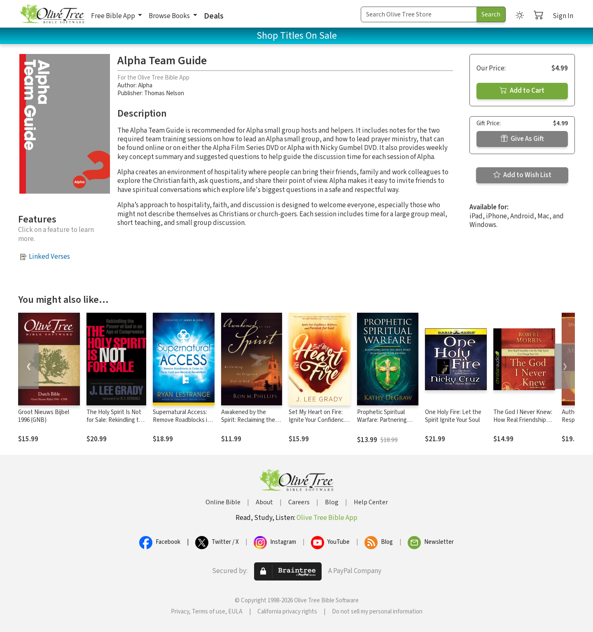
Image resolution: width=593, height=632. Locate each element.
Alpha (145, 85)
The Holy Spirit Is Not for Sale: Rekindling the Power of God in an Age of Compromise (116, 424)
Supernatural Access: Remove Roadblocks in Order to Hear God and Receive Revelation (181, 424)
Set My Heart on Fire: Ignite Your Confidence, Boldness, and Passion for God (319, 424)
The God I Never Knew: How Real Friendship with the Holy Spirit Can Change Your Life (523, 424)
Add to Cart (522, 91)
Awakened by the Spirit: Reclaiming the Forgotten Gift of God (248, 420)
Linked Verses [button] (49, 257)
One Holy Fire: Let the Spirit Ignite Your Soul (453, 416)
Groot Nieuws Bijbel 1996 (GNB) (43, 416)
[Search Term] (419, 14)
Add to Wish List (522, 175)
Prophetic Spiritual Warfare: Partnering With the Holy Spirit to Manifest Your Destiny (385, 424)
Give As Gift (522, 139)
